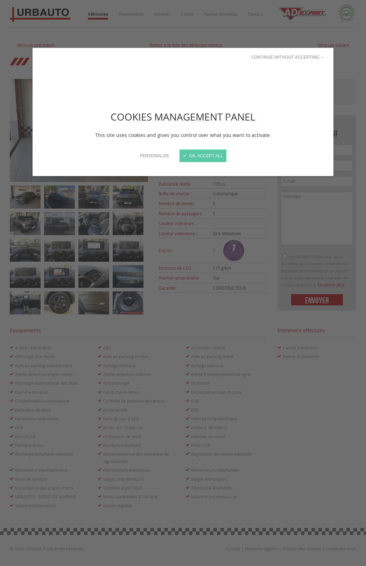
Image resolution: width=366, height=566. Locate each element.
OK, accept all (203, 155)
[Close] (183, 283)
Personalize (154, 155)
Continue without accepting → (288, 57)
